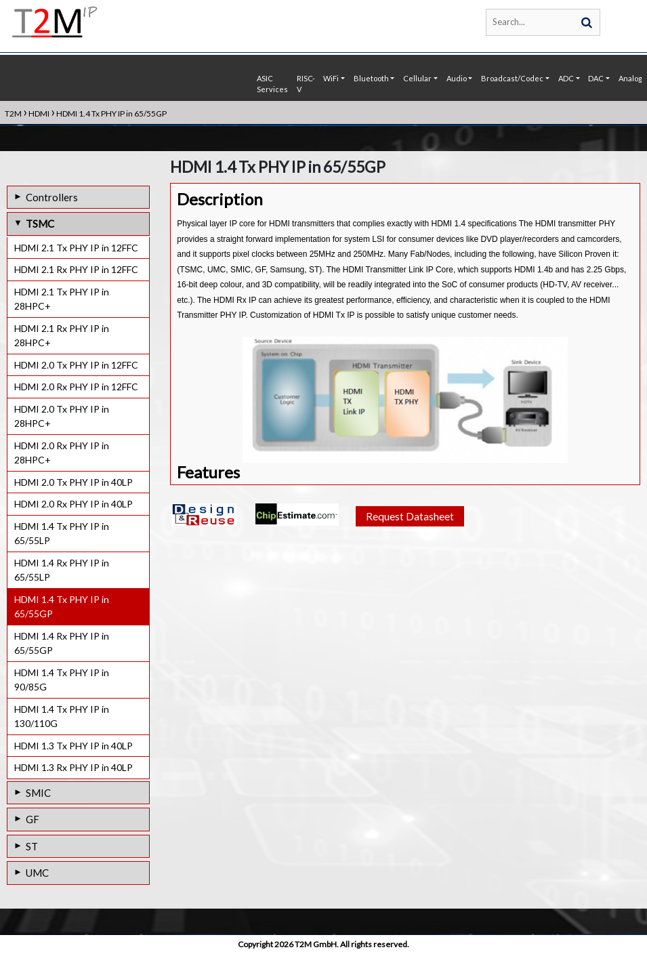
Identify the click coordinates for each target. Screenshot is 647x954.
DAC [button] (596, 78)
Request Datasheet (409, 540)
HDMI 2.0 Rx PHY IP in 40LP (73, 504)
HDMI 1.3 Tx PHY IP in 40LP (73, 745)
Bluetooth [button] (371, 78)
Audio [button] (456, 78)
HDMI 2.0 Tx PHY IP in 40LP (73, 482)
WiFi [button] (331, 78)
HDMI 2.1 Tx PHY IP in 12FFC (76, 247)
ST (32, 846)
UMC (37, 873)
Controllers (52, 197)
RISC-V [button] (306, 84)
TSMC (40, 223)
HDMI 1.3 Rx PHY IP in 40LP (73, 767)
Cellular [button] (417, 78)
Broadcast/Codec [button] (512, 78)
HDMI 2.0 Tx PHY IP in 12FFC (76, 365)
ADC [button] (566, 78)
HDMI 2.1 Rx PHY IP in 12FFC (76, 269)
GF (32, 819)
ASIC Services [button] (272, 84)
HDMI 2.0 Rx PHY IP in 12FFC (76, 386)
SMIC (38, 793)
